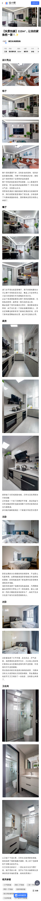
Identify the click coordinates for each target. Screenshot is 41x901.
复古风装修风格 (8, 894)
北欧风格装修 (20, 889)
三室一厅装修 (32, 885)
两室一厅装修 (8, 889)
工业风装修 (7, 898)
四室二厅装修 (19, 885)
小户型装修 (7, 885)
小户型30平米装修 (21, 898)
